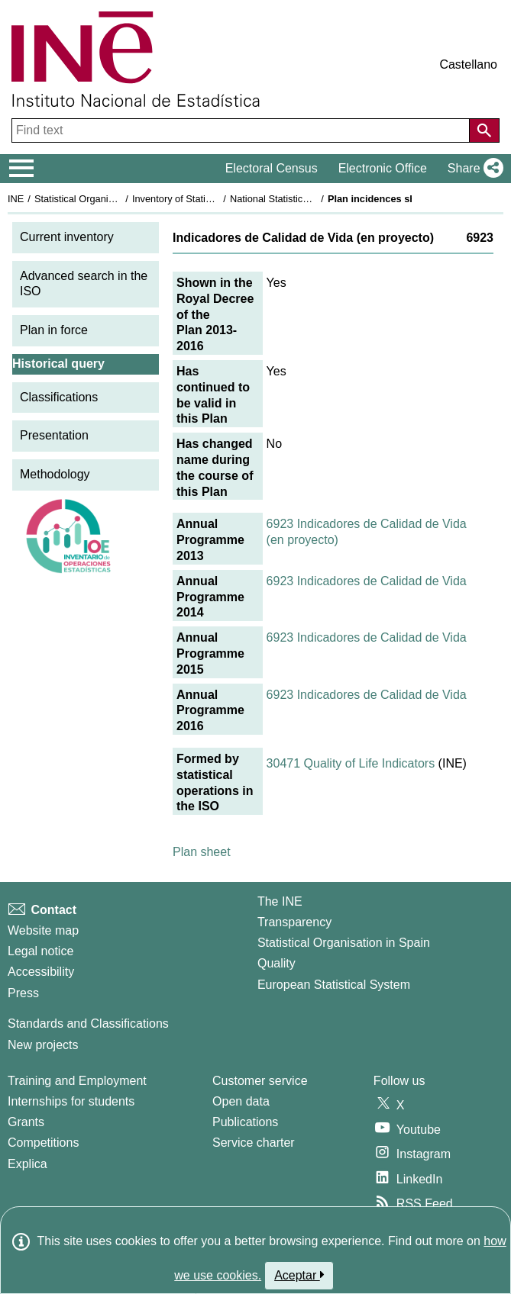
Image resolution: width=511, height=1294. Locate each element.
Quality (276, 963)
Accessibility (41, 971)
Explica (27, 1163)
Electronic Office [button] (382, 168)
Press (23, 993)
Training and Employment (77, 1080)
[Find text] (242, 130)
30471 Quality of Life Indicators (351, 763)
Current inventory (67, 236)
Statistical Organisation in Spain (103, 198)
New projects (43, 1044)
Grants (26, 1121)
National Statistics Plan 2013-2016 (305, 198)
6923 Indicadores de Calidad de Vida (367, 581)
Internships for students (71, 1101)
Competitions (43, 1142)
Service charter (253, 1142)
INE (16, 198)
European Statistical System (333, 984)
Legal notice (40, 951)
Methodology (55, 474)
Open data (241, 1101)
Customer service (259, 1080)
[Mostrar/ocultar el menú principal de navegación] (22, 168)
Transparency (294, 922)
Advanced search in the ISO (83, 283)
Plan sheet (202, 851)
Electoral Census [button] (271, 168)
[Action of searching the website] (484, 130)
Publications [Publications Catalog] (245, 1121)
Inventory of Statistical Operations (205, 198)
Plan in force (54, 330)
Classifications (59, 397)
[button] (472, 168)
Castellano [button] (468, 64)
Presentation (54, 435)
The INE (279, 901)
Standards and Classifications (88, 1023)
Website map (43, 930)
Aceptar (299, 1275)
